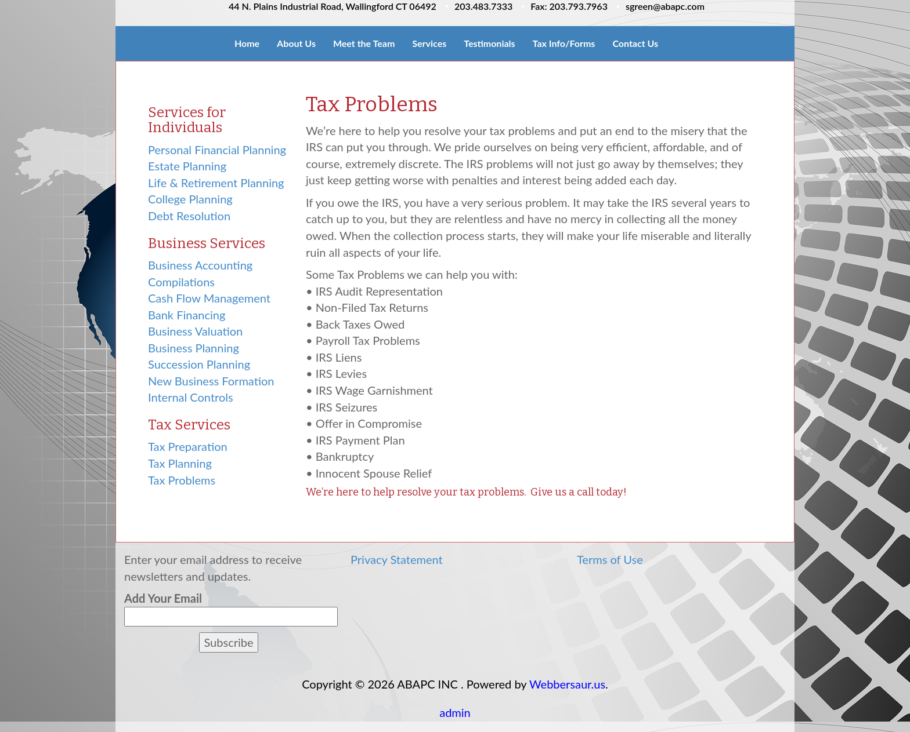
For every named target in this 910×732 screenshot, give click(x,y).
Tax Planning (180, 463)
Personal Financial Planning (217, 149)
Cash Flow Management (209, 298)
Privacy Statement (397, 559)
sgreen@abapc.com (665, 6)
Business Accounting (200, 265)
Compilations (181, 282)
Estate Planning (187, 166)
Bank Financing (186, 315)
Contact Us (635, 43)
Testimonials (489, 43)
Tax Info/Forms (564, 43)
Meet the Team (364, 43)
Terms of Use (610, 559)
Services (429, 43)
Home (246, 43)
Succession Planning (199, 364)
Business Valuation (195, 331)
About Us (296, 43)
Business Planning (193, 348)
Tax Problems (181, 480)
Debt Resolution (189, 216)
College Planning (190, 199)
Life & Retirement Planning (216, 183)
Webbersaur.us (567, 684)
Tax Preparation (188, 446)
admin (455, 712)
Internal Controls (190, 397)
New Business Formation (211, 381)
